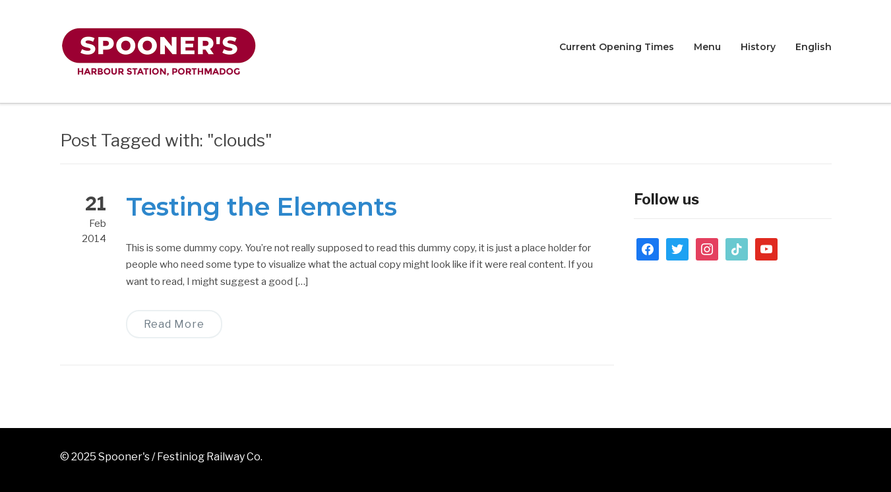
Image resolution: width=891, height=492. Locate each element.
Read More (174, 324)
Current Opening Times (616, 47)
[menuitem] (813, 48)
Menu (707, 47)
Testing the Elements (261, 206)
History (758, 47)
